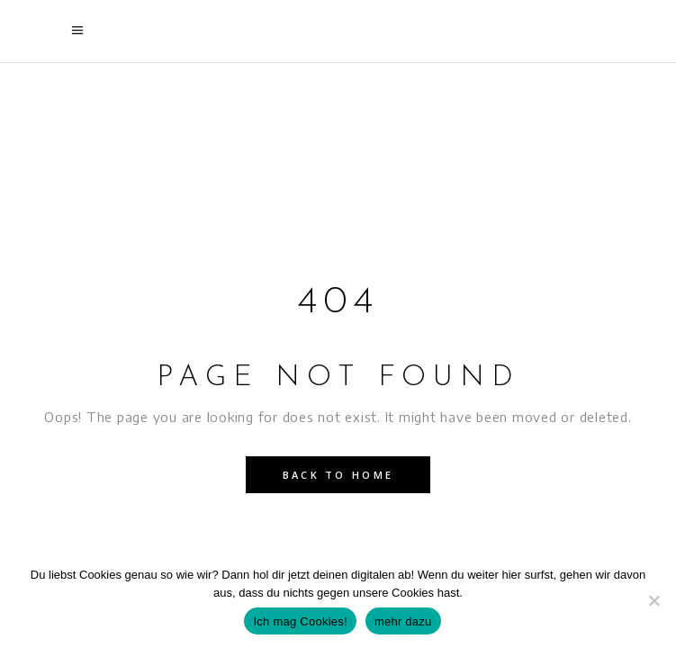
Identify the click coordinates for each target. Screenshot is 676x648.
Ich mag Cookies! (300, 621)
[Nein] (653, 600)
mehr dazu (403, 621)
